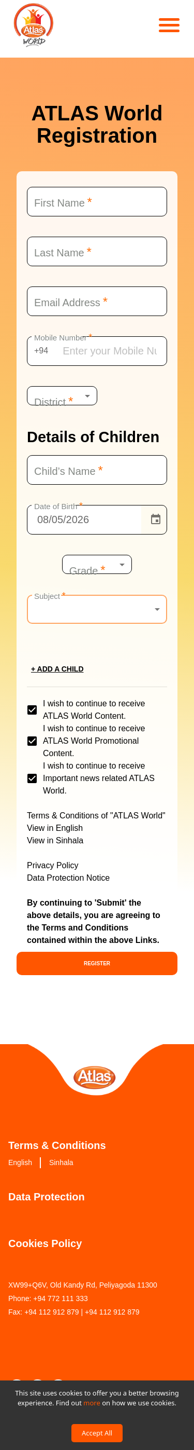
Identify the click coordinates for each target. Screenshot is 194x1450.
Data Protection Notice (68, 877)
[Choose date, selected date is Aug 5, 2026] (155, 519)
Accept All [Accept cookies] (97, 1433)
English (20, 1162)
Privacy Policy (53, 865)
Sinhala (61, 1162)
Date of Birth (58, 505)
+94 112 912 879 (51, 1312)
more (91, 1402)
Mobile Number (63, 337)
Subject (50, 595)
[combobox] (62, 396)
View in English (55, 828)
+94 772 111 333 (60, 1298)
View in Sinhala (55, 840)
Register (97, 963)
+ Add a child (57, 669)
